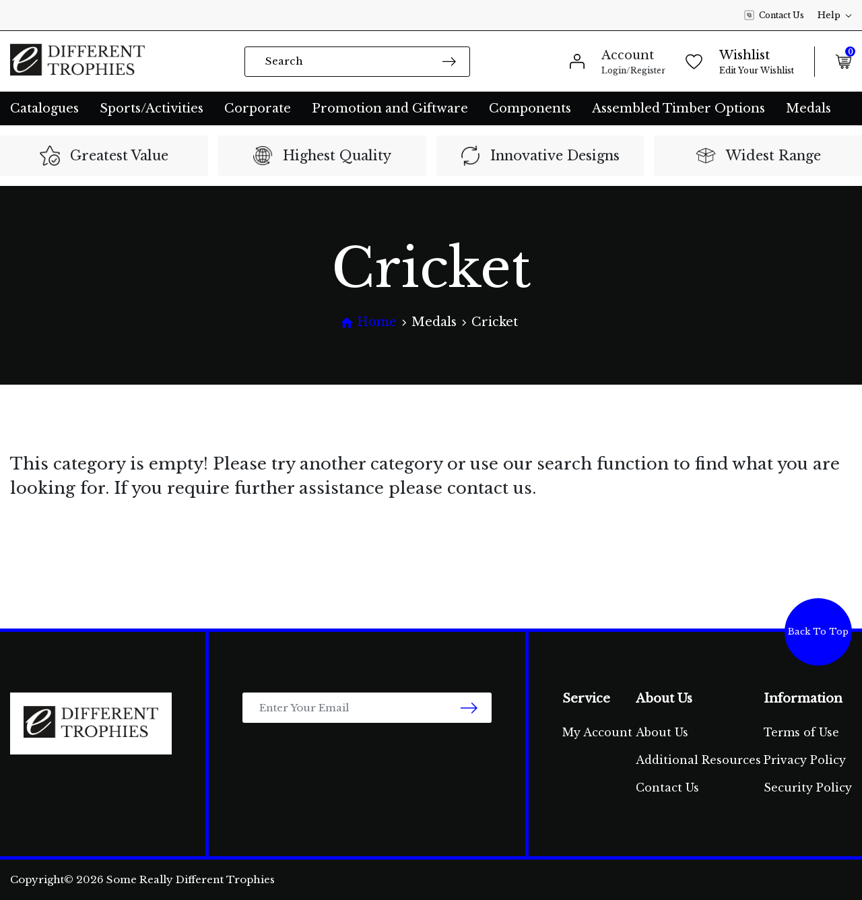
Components (530, 108)
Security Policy (808, 787)
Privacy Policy (805, 760)
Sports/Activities (151, 108)
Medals (808, 108)
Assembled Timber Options (678, 108)
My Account (597, 732)
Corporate (257, 108)
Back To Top (818, 631)
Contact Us (774, 15)
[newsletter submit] (469, 708)
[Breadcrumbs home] (368, 322)
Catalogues (44, 108)
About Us (662, 732)
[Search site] (449, 61)
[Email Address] (367, 708)
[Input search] (357, 61)
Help (835, 15)
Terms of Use (801, 732)
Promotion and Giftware (390, 108)
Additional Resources (698, 760)
